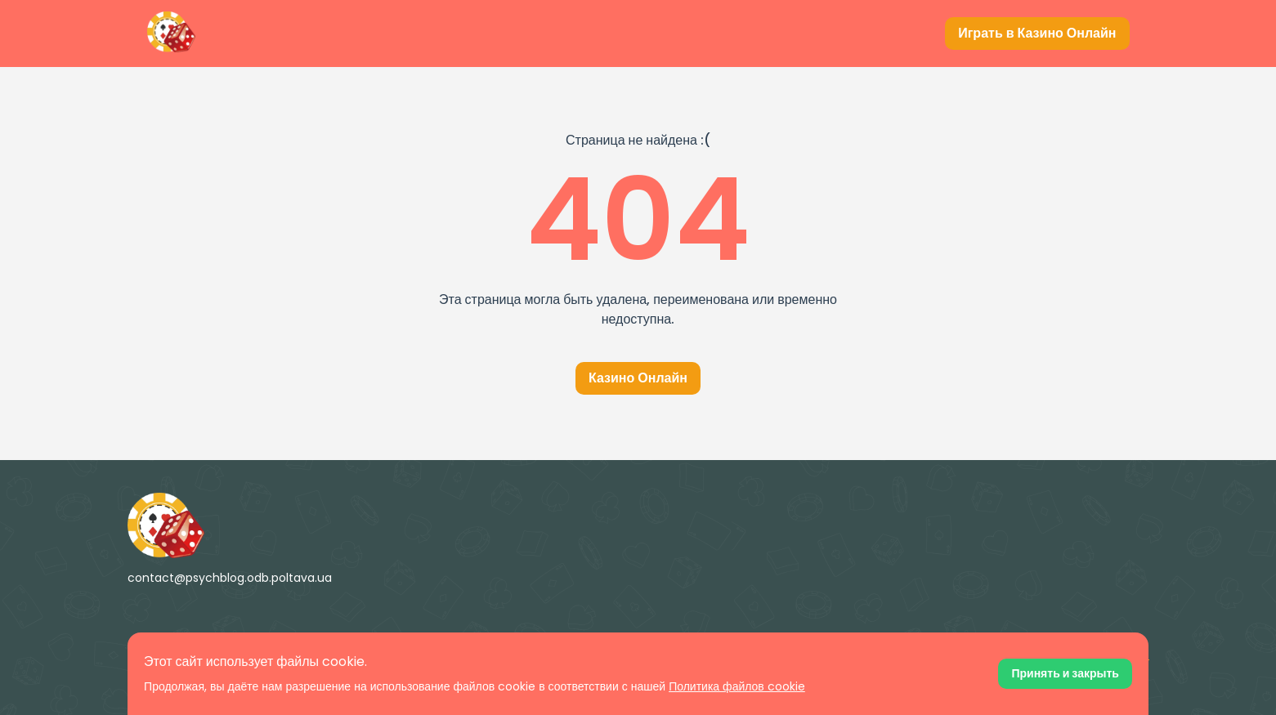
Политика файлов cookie (737, 686)
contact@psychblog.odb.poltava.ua (230, 578)
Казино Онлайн (638, 378)
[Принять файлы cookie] (1064, 674)
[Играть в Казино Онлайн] (1037, 33)
